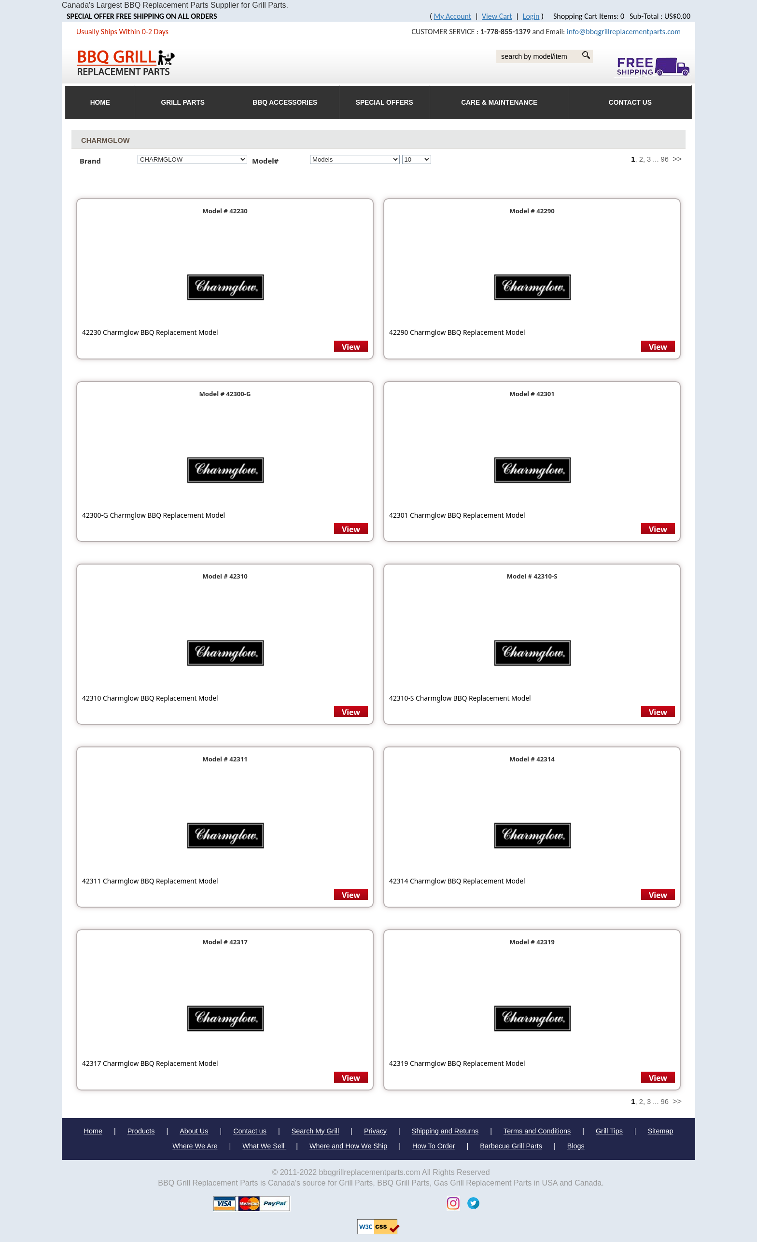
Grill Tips (609, 1131)
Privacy (375, 1131)
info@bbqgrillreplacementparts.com (624, 31)
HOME (100, 102)
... (656, 159)
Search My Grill (315, 1131)
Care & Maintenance (499, 102)
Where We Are (194, 1146)
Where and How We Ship (348, 1146)
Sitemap (660, 1131)
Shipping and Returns (445, 1131)
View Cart (497, 16)
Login (531, 16)
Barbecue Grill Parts (511, 1146)
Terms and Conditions (537, 1131)
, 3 (647, 159)
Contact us (249, 1131)
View (351, 347)
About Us (194, 1131)
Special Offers (384, 102)
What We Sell (264, 1146)
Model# (268, 161)
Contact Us (630, 102)
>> (677, 158)
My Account (453, 16)
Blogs (576, 1146)
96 (665, 159)
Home (93, 1131)
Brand (90, 161)
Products (141, 1131)
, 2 (639, 159)
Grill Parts (183, 102)
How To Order (433, 1146)
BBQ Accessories (284, 102)
